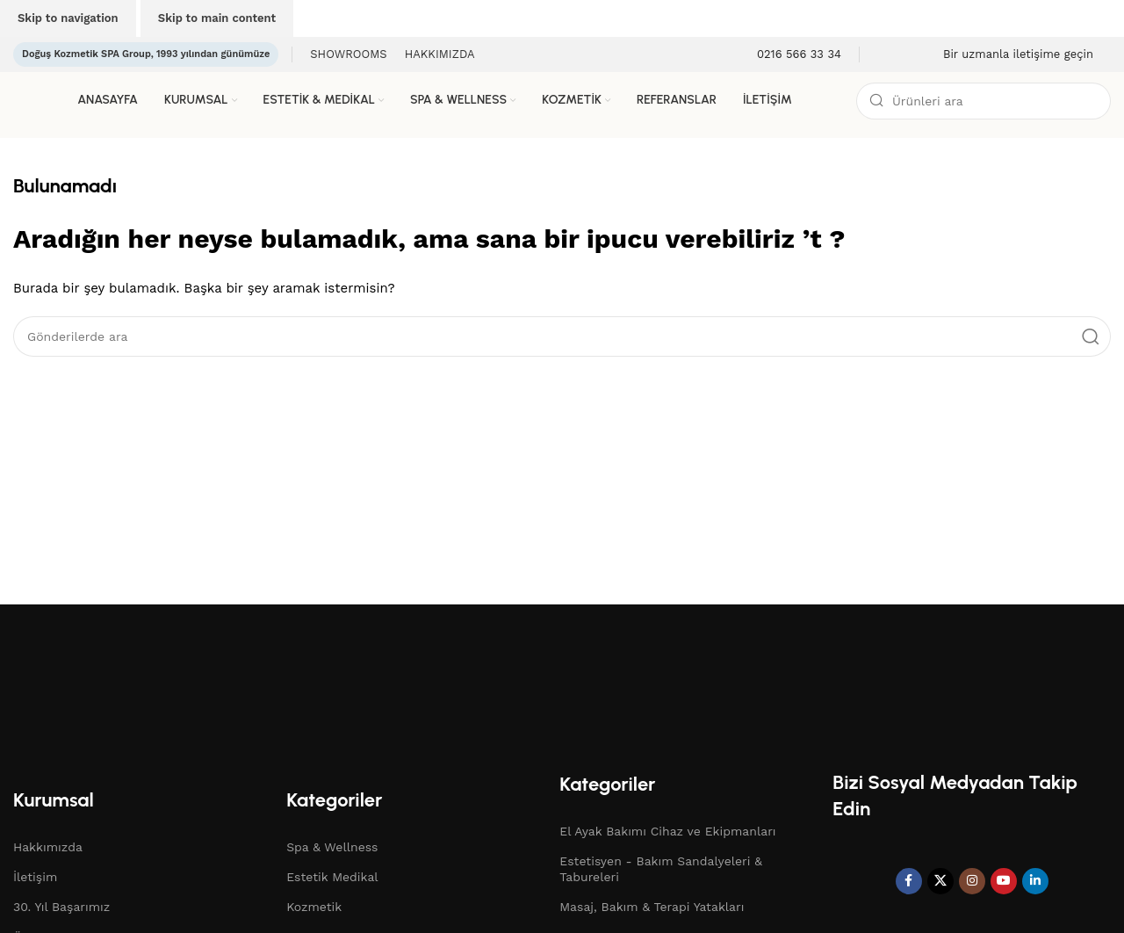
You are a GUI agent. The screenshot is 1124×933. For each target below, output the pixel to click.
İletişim (35, 877)
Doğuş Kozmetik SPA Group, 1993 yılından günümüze (146, 54)
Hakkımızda (48, 847)
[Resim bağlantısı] (171, 683)
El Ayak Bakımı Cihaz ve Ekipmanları (667, 831)
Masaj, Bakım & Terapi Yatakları (651, 907)
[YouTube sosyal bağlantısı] (1004, 881)
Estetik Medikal (332, 877)
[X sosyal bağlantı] (940, 881)
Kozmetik (314, 907)
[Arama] (983, 101)
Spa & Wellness (332, 847)
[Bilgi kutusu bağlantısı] (787, 54)
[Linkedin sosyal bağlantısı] (1035, 881)
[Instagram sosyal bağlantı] (972, 881)
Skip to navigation (68, 18)
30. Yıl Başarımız (61, 907)
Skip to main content (217, 18)
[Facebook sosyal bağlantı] (909, 881)
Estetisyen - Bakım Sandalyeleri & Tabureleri (660, 869)
